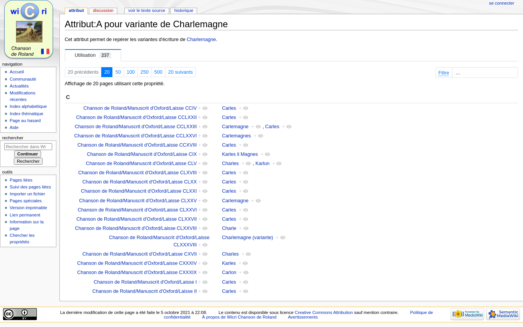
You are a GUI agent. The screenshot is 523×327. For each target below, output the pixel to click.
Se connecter (502, 3)
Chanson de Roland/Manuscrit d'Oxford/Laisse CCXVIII (137, 145)
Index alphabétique (28, 106)
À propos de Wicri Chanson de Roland (239, 317)
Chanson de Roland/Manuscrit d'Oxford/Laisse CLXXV (138, 200)
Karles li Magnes (240, 154)
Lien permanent (25, 215)
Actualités (19, 86)
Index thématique (26, 113)
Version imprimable (28, 207)
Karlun (262, 163)
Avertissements (303, 317)
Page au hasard (25, 120)
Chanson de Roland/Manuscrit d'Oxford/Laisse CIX (142, 154)
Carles (229, 108)
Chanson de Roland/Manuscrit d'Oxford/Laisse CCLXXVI (135, 136)
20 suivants (180, 72)
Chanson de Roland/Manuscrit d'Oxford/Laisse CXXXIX (137, 272)
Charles (230, 163)
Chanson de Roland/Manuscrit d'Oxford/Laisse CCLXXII (136, 117)
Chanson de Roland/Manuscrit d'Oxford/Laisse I (145, 282)
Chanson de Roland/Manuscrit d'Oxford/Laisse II (144, 291)
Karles (229, 263)
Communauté (23, 79)
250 (144, 72)
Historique (183, 10)
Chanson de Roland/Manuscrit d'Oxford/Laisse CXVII (139, 254)
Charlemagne (201, 39)
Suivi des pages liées (30, 187)
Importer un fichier (27, 194)
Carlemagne (235, 126)
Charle (229, 228)
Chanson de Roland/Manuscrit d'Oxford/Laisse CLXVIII (137, 172)
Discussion (103, 10)
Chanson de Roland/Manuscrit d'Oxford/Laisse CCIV (140, 108)
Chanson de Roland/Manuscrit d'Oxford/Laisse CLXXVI (137, 210)
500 (158, 72)
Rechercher (12, 137)
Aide (14, 127)
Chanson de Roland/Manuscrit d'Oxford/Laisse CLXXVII (136, 219)
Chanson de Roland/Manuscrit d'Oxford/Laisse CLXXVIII (136, 228)
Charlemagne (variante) (247, 237)
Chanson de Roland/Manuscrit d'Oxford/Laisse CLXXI (139, 191)
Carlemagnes (236, 136)
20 (107, 72)
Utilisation (93, 55)
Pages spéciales (25, 200)
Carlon (229, 272)
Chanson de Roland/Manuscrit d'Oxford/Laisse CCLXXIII (136, 126)
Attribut (76, 10)
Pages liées (21, 180)
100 (131, 72)
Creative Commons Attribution (324, 312)
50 (118, 72)
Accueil (17, 71)
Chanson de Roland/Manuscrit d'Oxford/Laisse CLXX (139, 182)
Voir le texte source (146, 10)
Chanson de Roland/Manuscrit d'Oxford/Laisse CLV (141, 163)
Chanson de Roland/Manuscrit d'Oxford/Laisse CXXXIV (137, 263)
